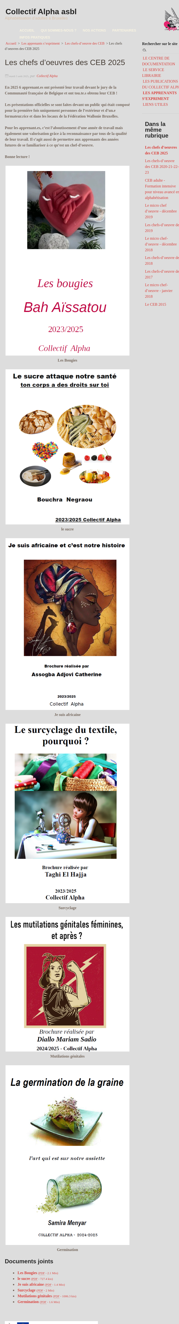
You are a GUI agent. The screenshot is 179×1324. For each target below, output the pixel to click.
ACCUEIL (26, 30)
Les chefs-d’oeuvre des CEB (84, 43)
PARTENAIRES (124, 30)
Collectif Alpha (47, 76)
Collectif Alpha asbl (41, 11)
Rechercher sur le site (159, 44)
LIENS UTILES (155, 104)
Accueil (11, 43)
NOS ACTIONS (94, 30)
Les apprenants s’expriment (40, 43)
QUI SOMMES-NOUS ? (59, 30)
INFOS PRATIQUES (34, 37)
